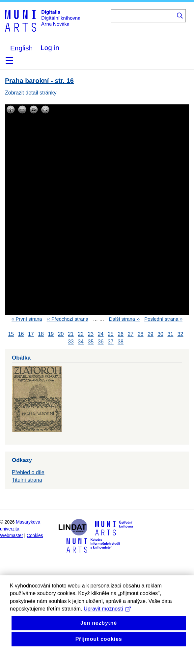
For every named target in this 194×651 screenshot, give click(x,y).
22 (81, 334)
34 (81, 342)
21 (71, 334)
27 (130, 334)
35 (91, 342)
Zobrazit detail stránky (31, 92)
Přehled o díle (28, 472)
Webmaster (11, 535)
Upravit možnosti (107, 621)
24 (101, 334)
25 (111, 334)
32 (180, 334)
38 (121, 342)
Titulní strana (27, 480)
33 (71, 342)
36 (101, 342)
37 (111, 342)
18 (41, 334)
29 (150, 334)
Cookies (35, 535)
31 (170, 334)
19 (51, 334)
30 (160, 334)
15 (11, 334)
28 (141, 334)
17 (31, 334)
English (21, 48)
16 (21, 334)
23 (91, 334)
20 (61, 334)
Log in (50, 47)
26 (121, 334)
